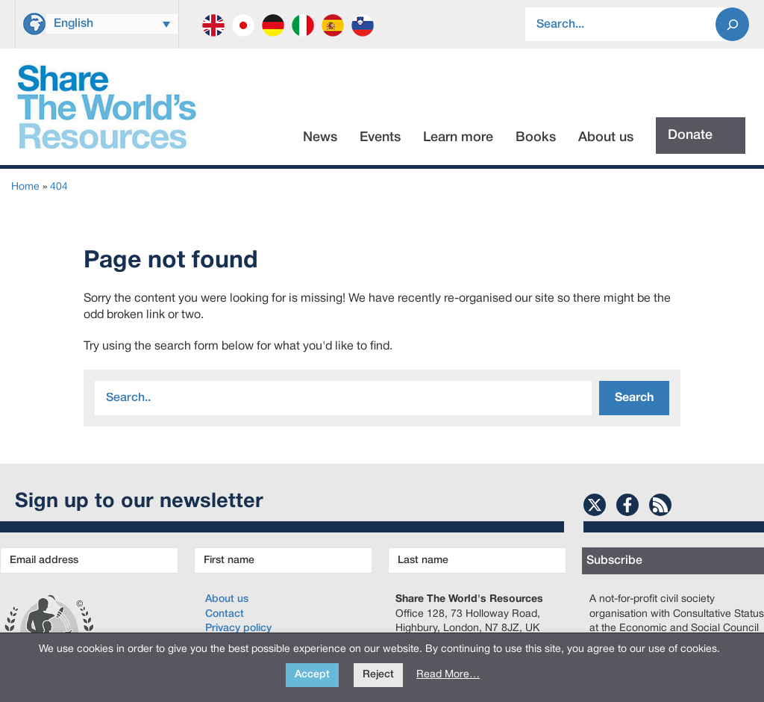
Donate (690, 135)
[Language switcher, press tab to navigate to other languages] (112, 23)
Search (634, 398)
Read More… (448, 675)
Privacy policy (238, 628)
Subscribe (614, 561)
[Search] (732, 24)
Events (380, 137)
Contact (224, 614)
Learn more (458, 137)
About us (605, 137)
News (320, 137)
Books (536, 137)
